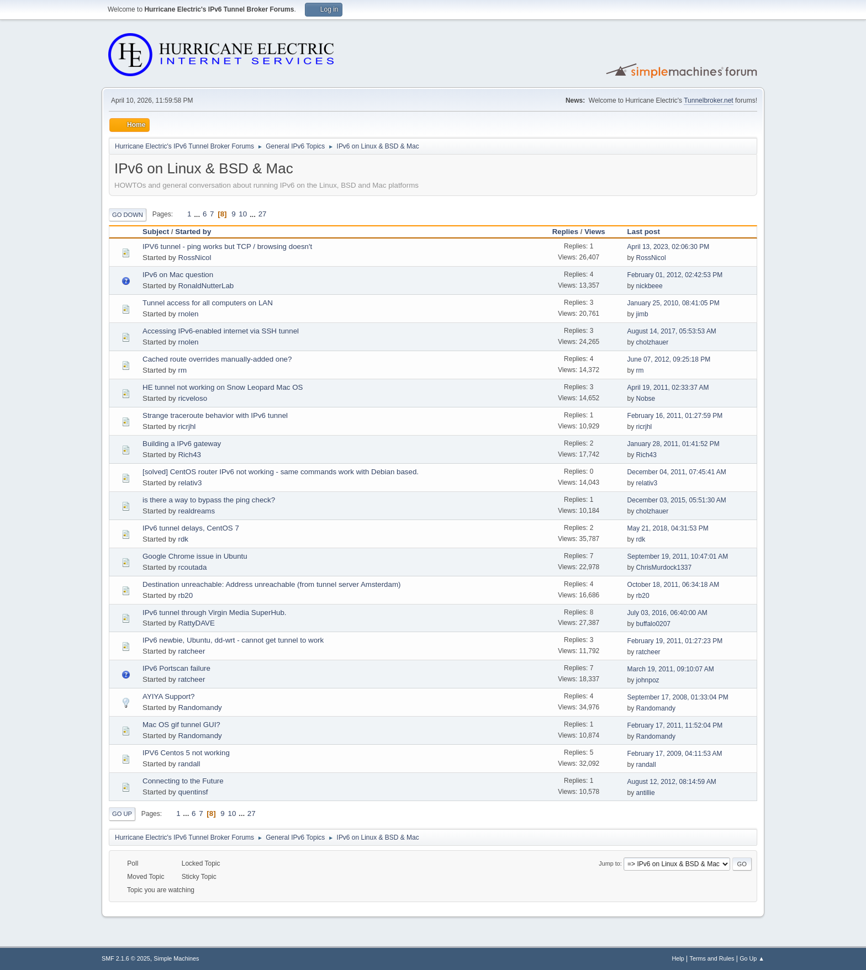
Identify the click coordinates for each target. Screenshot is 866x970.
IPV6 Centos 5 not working (186, 753)
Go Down (127, 214)
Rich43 (189, 454)
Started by (198, 231)
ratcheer (191, 651)
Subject (155, 231)
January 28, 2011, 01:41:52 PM (673, 444)
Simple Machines (176, 958)
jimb (642, 314)
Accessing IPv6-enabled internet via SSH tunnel (220, 331)
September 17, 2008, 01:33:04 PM (677, 697)
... (198, 214)
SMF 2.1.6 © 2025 (126, 958)
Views (594, 231)
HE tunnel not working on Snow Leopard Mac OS (222, 387)
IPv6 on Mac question (177, 275)
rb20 (185, 595)
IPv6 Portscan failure (176, 668)
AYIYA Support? (168, 696)
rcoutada (192, 567)
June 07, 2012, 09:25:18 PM (669, 359)
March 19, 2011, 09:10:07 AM (670, 669)
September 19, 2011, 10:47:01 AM (677, 556)
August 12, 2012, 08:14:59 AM (671, 782)
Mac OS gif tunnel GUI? (181, 724)
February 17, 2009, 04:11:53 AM (674, 753)
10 (243, 214)
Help (678, 958)
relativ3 (190, 483)
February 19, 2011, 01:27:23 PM (675, 641)
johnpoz (647, 680)
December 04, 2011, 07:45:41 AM (676, 472)
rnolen (188, 314)
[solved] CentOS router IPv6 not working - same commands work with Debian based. (280, 472)
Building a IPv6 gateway (181, 443)
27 (262, 214)
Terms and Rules (712, 958)
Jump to (609, 863)
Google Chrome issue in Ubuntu (194, 556)
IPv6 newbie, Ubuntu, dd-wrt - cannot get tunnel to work (233, 640)
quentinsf (193, 792)
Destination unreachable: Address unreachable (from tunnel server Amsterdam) (271, 584)
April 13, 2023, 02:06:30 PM (668, 247)
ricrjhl (187, 426)
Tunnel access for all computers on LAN (207, 303)
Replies (565, 231)
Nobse (646, 398)
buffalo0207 (653, 624)
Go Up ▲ (752, 958)
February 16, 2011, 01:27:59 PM (675, 416)
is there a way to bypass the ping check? (208, 500)
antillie (645, 793)
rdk (183, 539)
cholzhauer (652, 342)
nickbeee (649, 286)
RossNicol (194, 257)
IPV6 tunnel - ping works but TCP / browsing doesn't (227, 246)
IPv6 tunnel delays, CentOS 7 (190, 528)
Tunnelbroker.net (708, 100)
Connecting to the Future (183, 781)
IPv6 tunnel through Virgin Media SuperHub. (214, 612)
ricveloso (192, 398)
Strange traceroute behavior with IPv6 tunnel (215, 415)
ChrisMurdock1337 (664, 567)
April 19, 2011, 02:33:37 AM (668, 387)
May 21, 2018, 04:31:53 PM (668, 528)
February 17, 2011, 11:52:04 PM (675, 725)
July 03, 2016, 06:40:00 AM (667, 613)
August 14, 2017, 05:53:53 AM (671, 331)
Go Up (122, 813)
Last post (643, 231)
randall (189, 764)
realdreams (196, 511)
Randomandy (199, 707)
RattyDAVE (196, 623)
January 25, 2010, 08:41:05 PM (673, 303)
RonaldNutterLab (206, 286)
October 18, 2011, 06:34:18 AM (673, 585)
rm (182, 370)
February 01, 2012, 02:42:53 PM (675, 275)
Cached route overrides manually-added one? (217, 359)
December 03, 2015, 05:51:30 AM (676, 500)
